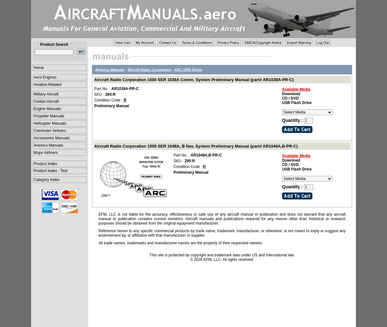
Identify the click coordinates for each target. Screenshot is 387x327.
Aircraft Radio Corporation (150, 70)
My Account (145, 43)
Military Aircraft (46, 94)
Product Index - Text (51, 171)
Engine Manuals (47, 109)
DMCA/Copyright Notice (263, 43)
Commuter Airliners (50, 131)
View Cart (122, 43)
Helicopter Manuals (50, 123)
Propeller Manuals (49, 116)
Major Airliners (46, 152)
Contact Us (167, 43)
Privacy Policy (228, 43)
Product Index (45, 164)
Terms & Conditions (197, 43)
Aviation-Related (48, 84)
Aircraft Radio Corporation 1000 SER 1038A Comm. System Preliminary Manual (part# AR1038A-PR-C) (194, 79)
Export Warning (299, 43)
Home (39, 68)
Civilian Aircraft (46, 101)
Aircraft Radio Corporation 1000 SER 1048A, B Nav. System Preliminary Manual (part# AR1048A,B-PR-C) (196, 146)
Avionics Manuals (48, 145)
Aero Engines (45, 77)
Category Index (46, 179)
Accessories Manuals (51, 138)
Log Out (323, 43)
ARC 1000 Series (188, 70)
